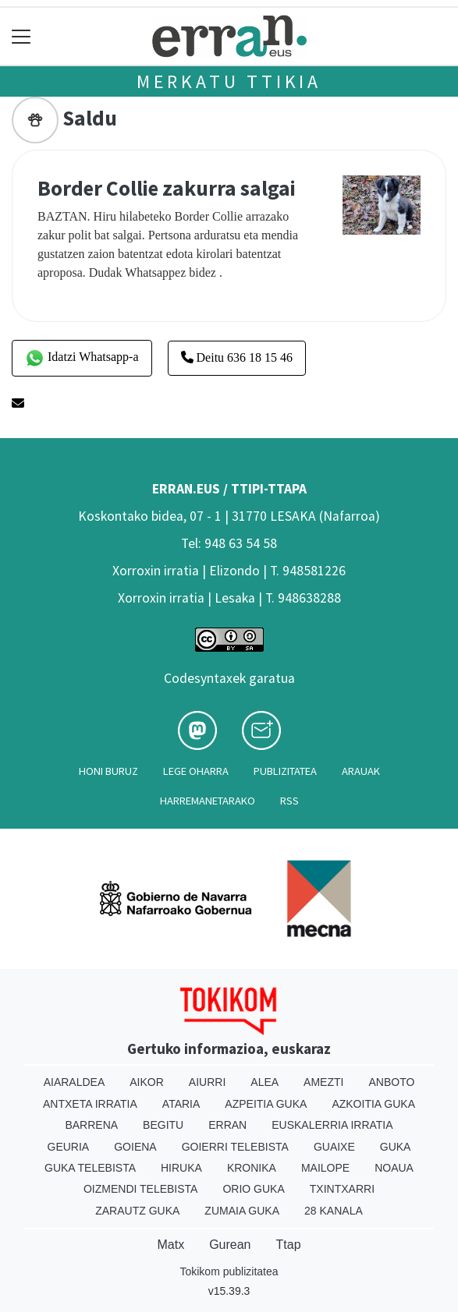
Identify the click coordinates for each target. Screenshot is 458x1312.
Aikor (147, 1082)
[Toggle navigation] (21, 36)
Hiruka (181, 1168)
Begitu (163, 1125)
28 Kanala (333, 1210)
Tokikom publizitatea (228, 1271)
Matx (170, 1244)
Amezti (323, 1082)
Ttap (288, 1244)
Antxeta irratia (90, 1104)
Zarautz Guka (137, 1210)
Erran (227, 1125)
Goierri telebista (235, 1146)
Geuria (69, 1146)
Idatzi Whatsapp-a (82, 358)
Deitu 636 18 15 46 (237, 357)
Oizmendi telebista (140, 1189)
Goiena (135, 1146)
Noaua (394, 1168)
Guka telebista (90, 1168)
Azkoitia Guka (373, 1104)
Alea (264, 1082)
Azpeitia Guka (266, 1104)
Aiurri (207, 1082)
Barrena (91, 1125)
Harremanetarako (207, 801)
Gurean (229, 1244)
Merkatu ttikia (229, 81)
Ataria (181, 1104)
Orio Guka (253, 1189)
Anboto (391, 1082)
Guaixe (334, 1146)
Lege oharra (196, 771)
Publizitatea (285, 771)
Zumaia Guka (241, 1210)
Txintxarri (342, 1189)
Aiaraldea (74, 1082)
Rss (289, 801)
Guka (395, 1146)
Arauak (361, 771)
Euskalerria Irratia (332, 1125)
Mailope (325, 1168)
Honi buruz (108, 771)
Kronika (251, 1168)
